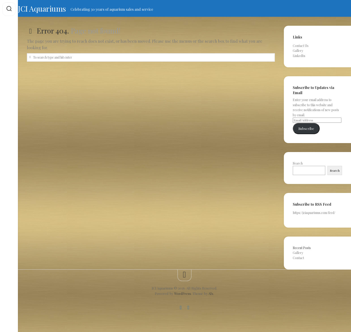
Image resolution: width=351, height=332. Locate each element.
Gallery (298, 52)
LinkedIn (299, 57)
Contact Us (300, 47)
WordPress (182, 295)
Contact (298, 259)
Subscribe (306, 129)
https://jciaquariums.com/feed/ (314, 214)
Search (298, 165)
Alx (210, 295)
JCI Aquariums (52, 9)
